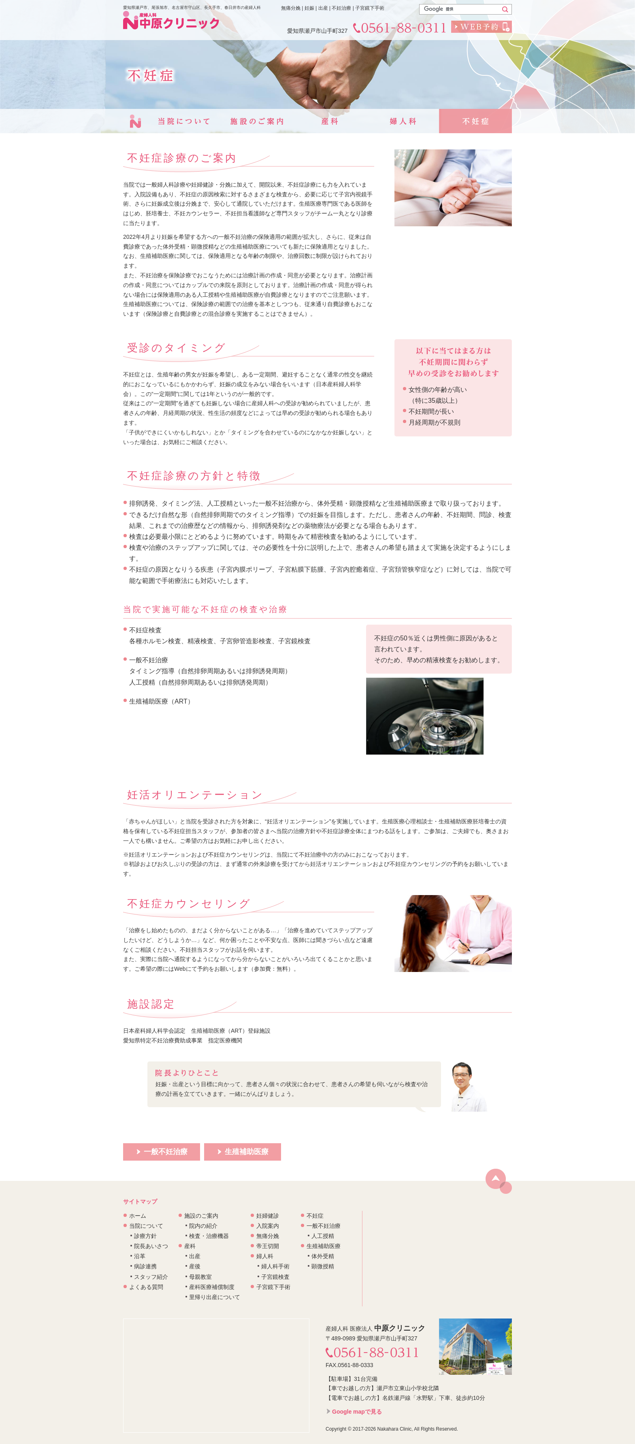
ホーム (137, 1215)
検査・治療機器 (209, 1236)
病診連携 (145, 1266)
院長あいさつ (151, 1246)
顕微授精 (322, 1266)
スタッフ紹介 (151, 1277)
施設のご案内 (256, 121)
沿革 (139, 1256)
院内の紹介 (203, 1226)
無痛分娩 (267, 1236)
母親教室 (200, 1277)
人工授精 (322, 1236)
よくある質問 (146, 1287)
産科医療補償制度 (211, 1287)
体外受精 (322, 1256)
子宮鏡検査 (275, 1277)
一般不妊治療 (324, 1226)
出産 (194, 1256)
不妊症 (475, 121)
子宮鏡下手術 (273, 1287)
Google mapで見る (357, 1411)
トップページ (135, 121)
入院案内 (267, 1226)
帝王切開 (267, 1246)
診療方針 (145, 1236)
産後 (194, 1266)
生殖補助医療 (324, 1246)
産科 (329, 121)
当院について (183, 121)
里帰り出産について (214, 1297)
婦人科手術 (275, 1266)
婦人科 (402, 121)
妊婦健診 (267, 1215)
